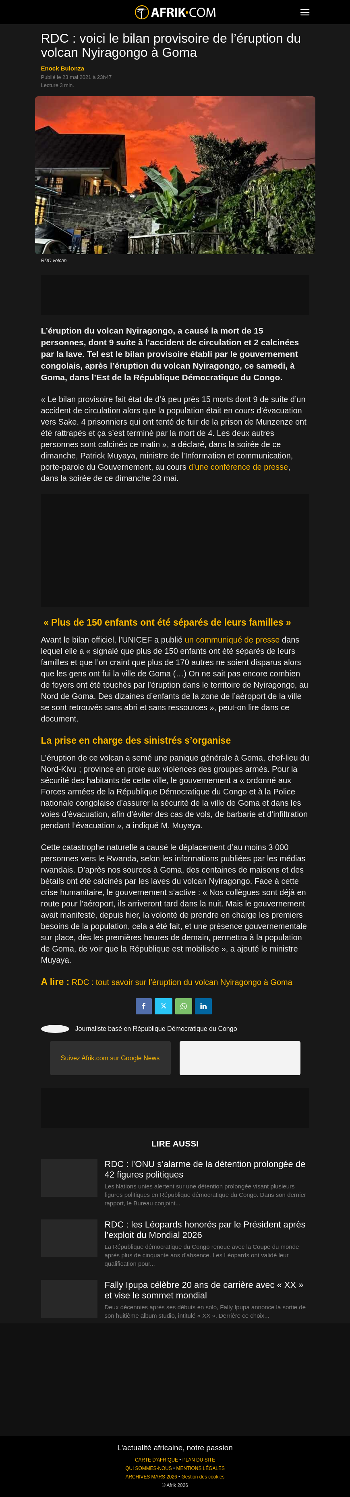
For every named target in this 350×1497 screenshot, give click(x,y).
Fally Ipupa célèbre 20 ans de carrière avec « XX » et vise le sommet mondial (204, 1290)
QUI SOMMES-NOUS (148, 1468)
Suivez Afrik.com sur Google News (110, 1058)
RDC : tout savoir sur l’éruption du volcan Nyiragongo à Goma (182, 982)
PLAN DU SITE (198, 1460)
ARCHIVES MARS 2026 (151, 1477)
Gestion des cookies (202, 1477)
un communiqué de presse (232, 639)
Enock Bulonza (63, 68)
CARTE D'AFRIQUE (156, 1460)
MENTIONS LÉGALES (200, 1468)
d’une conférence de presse (238, 466)
